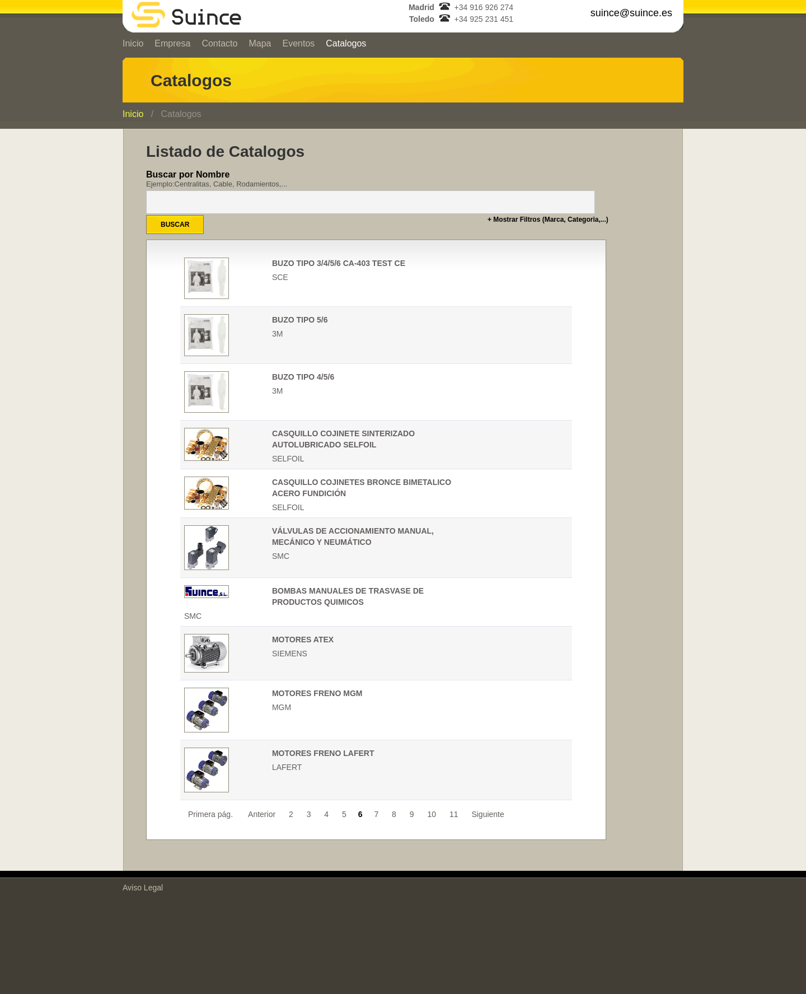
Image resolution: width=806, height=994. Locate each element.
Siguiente (488, 814)
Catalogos (346, 43)
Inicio (133, 43)
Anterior (262, 814)
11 (453, 814)
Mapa (260, 43)
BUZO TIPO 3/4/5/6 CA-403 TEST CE (338, 263)
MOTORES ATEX (303, 639)
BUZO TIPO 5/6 (300, 319)
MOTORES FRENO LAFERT (323, 753)
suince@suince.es (631, 12)
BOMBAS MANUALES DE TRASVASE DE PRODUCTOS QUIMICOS (348, 596)
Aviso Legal (143, 887)
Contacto (219, 43)
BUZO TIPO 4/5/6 (303, 376)
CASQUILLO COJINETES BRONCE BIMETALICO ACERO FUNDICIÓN (361, 488)
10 (431, 814)
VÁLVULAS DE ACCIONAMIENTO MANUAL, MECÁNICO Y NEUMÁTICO (353, 536)
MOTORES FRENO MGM (317, 693)
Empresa (172, 43)
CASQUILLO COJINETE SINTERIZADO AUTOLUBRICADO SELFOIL (343, 439)
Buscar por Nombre (376, 179)
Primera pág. (210, 814)
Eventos (298, 43)
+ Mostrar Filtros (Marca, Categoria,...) (548, 219)
